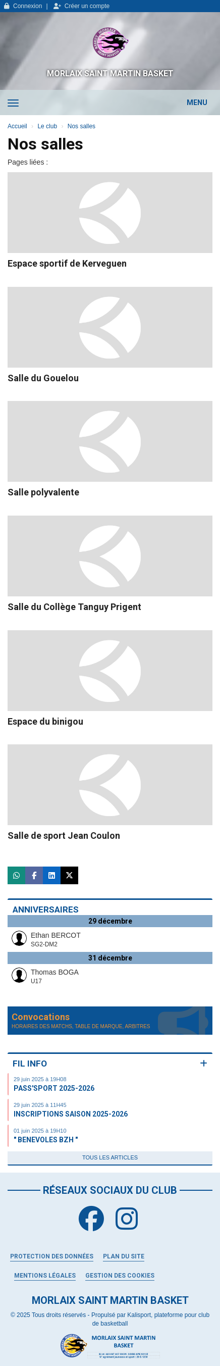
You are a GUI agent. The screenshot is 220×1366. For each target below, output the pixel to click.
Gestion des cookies (119, 1275)
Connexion (23, 6)
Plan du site (123, 1256)
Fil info (30, 1063)
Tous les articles (110, 1157)
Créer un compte (81, 6)
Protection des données (51, 1256)
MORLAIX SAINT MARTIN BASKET (110, 73)
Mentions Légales (45, 1275)
